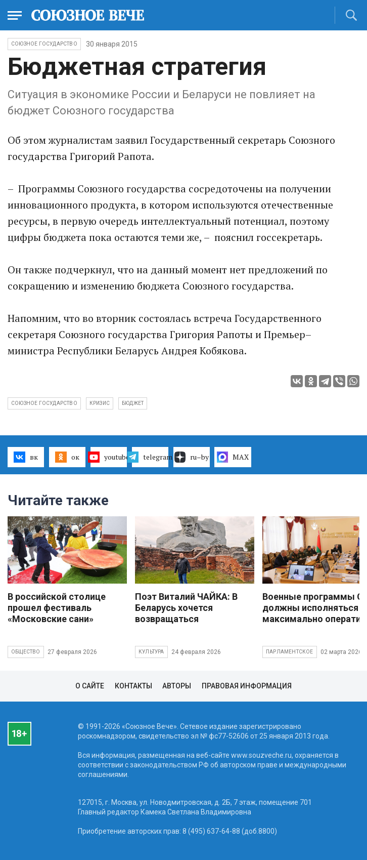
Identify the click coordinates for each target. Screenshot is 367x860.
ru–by (191, 457)
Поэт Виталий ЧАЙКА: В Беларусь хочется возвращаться (186, 607)
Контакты (133, 686)
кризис (99, 403)
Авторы (176, 686)
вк (25, 457)
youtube (108, 457)
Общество (25, 651)
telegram (150, 457)
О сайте (89, 686)
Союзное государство (44, 44)
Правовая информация (247, 686)
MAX (233, 457)
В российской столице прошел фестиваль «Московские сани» (57, 607)
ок (67, 457)
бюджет (133, 403)
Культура (151, 651)
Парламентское (289, 651)
